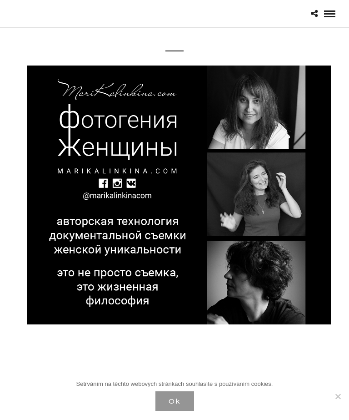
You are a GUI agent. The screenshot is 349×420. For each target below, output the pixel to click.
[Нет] (337, 396)
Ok (175, 401)
